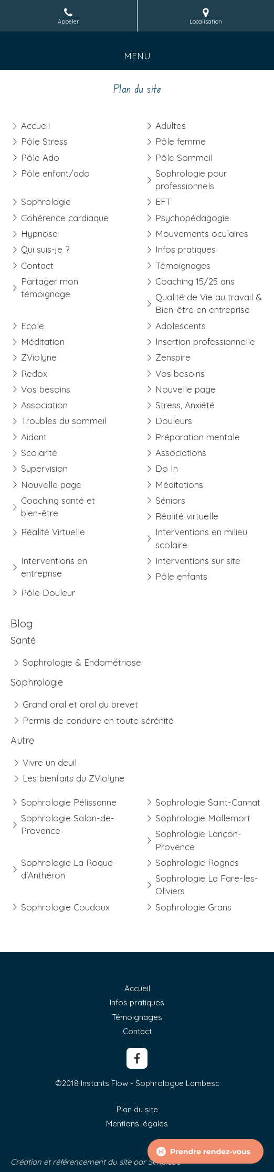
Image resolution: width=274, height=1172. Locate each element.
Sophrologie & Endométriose (82, 662)
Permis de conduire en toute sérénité (98, 720)
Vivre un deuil (50, 762)
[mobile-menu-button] (137, 56)
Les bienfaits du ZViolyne (73, 778)
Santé (23, 640)
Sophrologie (36, 682)
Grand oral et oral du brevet (80, 704)
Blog (21, 623)
